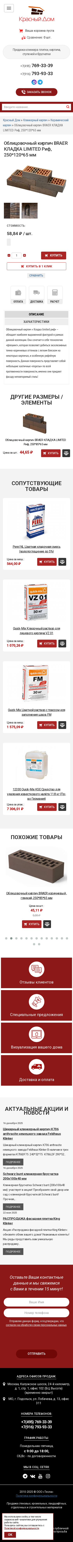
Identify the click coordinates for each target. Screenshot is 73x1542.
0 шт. (47, 37)
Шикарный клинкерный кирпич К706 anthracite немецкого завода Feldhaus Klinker (32, 1133)
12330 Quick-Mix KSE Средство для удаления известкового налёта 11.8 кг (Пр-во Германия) (36, 794)
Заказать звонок (39, 92)
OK (10, 1535)
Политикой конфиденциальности (21, 1528)
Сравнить (36, 275)
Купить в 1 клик (39, 266)
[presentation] (36, 1336)
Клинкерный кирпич (35, 120)
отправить (37, 1354)
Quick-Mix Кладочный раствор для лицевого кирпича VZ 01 (36, 631)
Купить (56, 255)
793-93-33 (36, 73)
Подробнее (13, 1162)
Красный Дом (11, 120)
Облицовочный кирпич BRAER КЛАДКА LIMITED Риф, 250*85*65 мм (35, 442)
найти (67, 106)
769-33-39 (36, 65)
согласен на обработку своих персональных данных (36, 1325)
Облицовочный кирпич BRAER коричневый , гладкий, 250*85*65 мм (36, 895)
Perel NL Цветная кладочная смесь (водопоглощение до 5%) (37, 549)
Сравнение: (35, 37)
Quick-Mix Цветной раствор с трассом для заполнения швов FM (36, 712)
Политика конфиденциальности (36, 1495)
